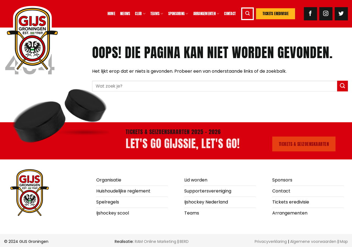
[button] (247, 13)
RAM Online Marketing (155, 241)
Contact (230, 13)
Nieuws (125, 13)
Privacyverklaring (271, 241)
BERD (184, 241)
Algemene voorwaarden (313, 241)
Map (344, 241)
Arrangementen (206, 14)
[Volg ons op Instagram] (325, 13)
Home (111, 13)
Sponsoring (178, 14)
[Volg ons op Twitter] (341, 13)
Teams (156, 14)
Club (140, 14)
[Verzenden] (342, 86)
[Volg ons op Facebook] (310, 13)
